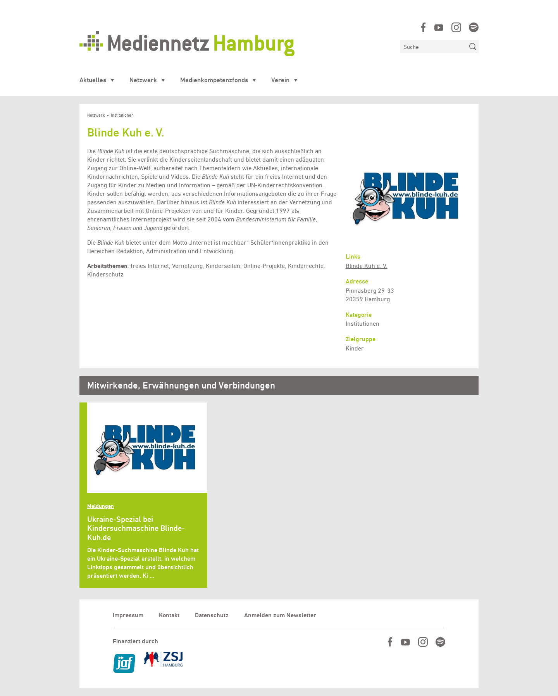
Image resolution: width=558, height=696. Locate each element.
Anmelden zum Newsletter (280, 615)
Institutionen (122, 115)
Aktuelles (92, 80)
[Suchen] (433, 46)
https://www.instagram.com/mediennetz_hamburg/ (456, 27)
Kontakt (169, 615)
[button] (408, 196)
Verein (280, 80)
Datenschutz (212, 615)
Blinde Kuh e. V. (367, 265)
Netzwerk (143, 80)
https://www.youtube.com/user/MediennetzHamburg (439, 27)
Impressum (128, 615)
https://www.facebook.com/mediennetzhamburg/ (423, 27)
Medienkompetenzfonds (214, 80)
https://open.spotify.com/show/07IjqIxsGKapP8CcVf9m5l (474, 27)
